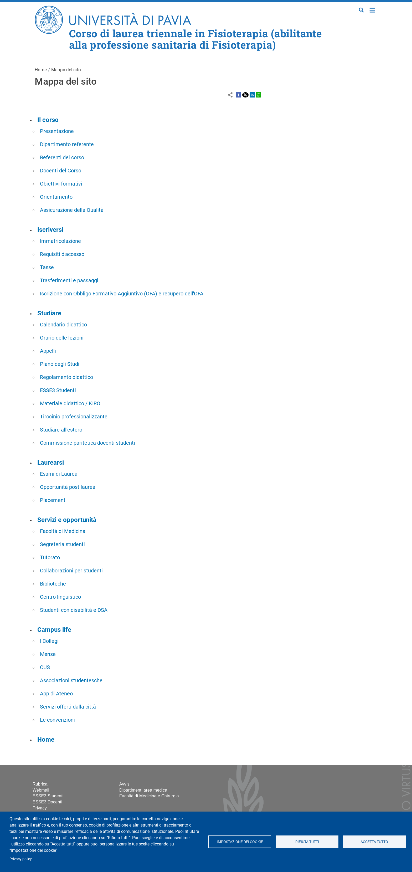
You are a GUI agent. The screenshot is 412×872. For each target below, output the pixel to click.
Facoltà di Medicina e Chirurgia (149, 796)
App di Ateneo (56, 693)
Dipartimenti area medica (143, 790)
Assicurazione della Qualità (72, 210)
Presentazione (57, 131)
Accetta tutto (374, 842)
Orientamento (56, 197)
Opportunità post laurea (67, 487)
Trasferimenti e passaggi (69, 280)
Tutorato (50, 557)
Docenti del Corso (60, 170)
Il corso (48, 120)
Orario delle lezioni (62, 338)
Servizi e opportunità (66, 520)
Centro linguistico (60, 597)
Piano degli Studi (59, 364)
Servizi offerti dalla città (68, 707)
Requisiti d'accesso (62, 254)
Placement (52, 500)
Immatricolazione (60, 241)
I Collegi (49, 641)
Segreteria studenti (62, 544)
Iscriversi (50, 229)
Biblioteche (53, 584)
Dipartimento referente (67, 144)
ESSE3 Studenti (58, 390)
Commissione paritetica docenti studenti (87, 443)
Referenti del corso (62, 157)
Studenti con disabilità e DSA (73, 610)
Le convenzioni (57, 720)
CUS (45, 667)
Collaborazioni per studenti (71, 570)
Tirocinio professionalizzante (73, 416)
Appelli (48, 351)
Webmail (41, 790)
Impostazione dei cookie (240, 842)
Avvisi (125, 784)
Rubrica (40, 784)
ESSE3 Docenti (47, 802)
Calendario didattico (63, 324)
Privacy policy (20, 859)
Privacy (40, 808)
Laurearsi (50, 462)
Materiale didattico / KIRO (70, 403)
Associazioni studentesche (71, 680)
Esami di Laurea (59, 474)
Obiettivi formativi (61, 184)
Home (372, 9)
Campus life (54, 629)
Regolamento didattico (66, 377)
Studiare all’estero (61, 430)
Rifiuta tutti (307, 842)
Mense (48, 654)
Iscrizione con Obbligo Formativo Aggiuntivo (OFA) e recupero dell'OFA (121, 293)
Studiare (49, 313)
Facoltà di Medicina (62, 531)
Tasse (47, 267)
